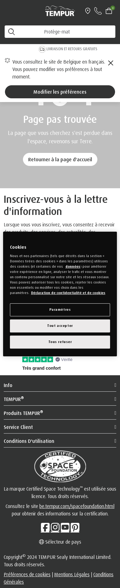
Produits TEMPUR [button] (23, 412)
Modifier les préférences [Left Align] (60, 92)
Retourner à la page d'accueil (60, 159)
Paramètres (60, 309)
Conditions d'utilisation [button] (29, 441)
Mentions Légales (72, 574)
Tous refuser (60, 342)
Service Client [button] (18, 427)
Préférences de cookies (27, 574)
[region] (60, 294)
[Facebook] (45, 527)
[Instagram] (55, 527)
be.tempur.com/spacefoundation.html (76, 506)
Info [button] (8, 385)
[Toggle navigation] (7, 11)
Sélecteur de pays (60, 542)
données (72, 266)
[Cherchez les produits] (60, 31)
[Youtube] (65, 527)
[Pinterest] (75, 527)
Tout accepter (60, 325)
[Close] (110, 63)
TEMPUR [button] (14, 398)
